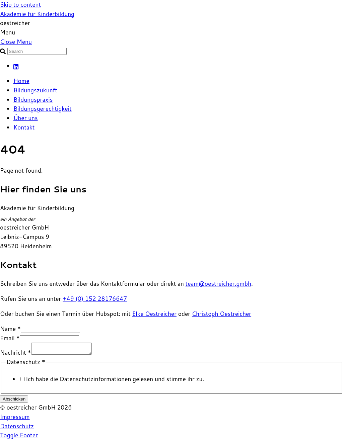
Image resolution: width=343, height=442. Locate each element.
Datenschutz (17, 428)
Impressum (15, 419)
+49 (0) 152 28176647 (95, 298)
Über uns (25, 118)
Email (10, 338)
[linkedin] (16, 66)
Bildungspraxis (33, 99)
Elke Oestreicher (154, 314)
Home (21, 81)
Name (10, 329)
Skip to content (20, 4)
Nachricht (15, 354)
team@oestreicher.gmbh (218, 283)
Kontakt (24, 127)
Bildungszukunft (35, 90)
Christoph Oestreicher (221, 314)
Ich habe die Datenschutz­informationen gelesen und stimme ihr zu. (115, 381)
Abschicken (14, 401)
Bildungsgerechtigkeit (42, 108)
